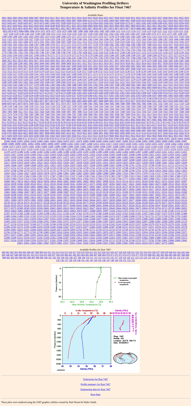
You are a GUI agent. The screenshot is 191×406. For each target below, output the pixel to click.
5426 (52, 87)
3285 (181, 60)
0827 (165, 26)
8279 (52, 127)
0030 (127, 18)
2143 (95, 52)
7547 (117, 111)
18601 (33, 186)
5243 (63, 79)
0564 (95, 23)
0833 (9, 28)
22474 (79, 227)
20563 (178, 205)
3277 (138, 60)
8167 (143, 122)
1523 (143, 42)
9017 (74, 133)
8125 (25, 122)
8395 (181, 127)
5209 (74, 77)
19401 (105, 195)
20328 (7, 205)
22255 (132, 224)
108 (79, 257)
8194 (52, 125)
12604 (105, 160)
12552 (59, 160)
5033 (4, 66)
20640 (112, 208)
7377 (143, 109)
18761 (151, 186)
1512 (84, 42)
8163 (122, 122)
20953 (66, 211)
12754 (158, 168)
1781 (15, 52)
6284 (90, 93)
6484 (186, 95)
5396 (106, 85)
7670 (79, 117)
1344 (95, 39)
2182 (106, 55)
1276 (100, 36)
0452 (176, 20)
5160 (31, 74)
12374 (173, 149)
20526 (118, 205)
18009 (7, 181)
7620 (176, 114)
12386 (59, 152)
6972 (15, 103)
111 (91, 257)
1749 (58, 50)
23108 (138, 235)
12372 (160, 149)
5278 (133, 79)
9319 (106, 136)
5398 (117, 85)
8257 (41, 127)
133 (183, 257)
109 (83, 257)
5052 (95, 66)
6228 (20, 93)
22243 (118, 224)
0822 (149, 26)
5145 (175, 71)
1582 (117, 44)
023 (99, 252)
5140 (148, 71)
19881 (178, 197)
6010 (160, 87)
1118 (143, 31)
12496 (171, 157)
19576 (178, 195)
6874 (52, 101)
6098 (85, 90)
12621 (33, 162)
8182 (9, 125)
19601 (20, 197)
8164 (127, 122)
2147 (117, 52)
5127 (84, 71)
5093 (111, 68)
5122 (57, 71)
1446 (176, 39)
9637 (143, 136)
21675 (118, 216)
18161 (138, 181)
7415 (25, 111)
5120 (46, 71)
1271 (73, 36)
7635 (4, 117)
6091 (47, 90)
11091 (76, 146)
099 (41, 257)
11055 (154, 144)
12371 (154, 149)
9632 (133, 136)
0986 (26, 31)
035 (150, 252)
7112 (176, 103)
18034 (40, 181)
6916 (127, 101)
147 (108, 260)
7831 (165, 117)
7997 (63, 119)
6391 (127, 95)
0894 (181, 28)
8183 (15, 125)
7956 (41, 119)
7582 (25, 114)
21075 (125, 211)
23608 (79, 240)
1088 (80, 31)
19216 (164, 192)
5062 (138, 66)
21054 (119, 211)
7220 (31, 109)
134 (187, 257)
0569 (122, 23)
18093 (92, 181)
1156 (79, 34)
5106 (170, 68)
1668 (84, 47)
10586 (138, 141)
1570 (52, 44)
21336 (66, 213)
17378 (105, 176)
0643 (31, 26)
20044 (92, 200)
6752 (170, 98)
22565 (178, 227)
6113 (111, 90)
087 (179, 255)
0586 (154, 23)
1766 (149, 50)
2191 (138, 55)
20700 (151, 208)
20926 (53, 211)
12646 (13, 165)
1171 (159, 34)
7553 (138, 111)
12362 (94, 149)
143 (91, 260)
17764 (118, 178)
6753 (176, 98)
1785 (36, 52)
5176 (117, 74)
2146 (111, 52)
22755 (178, 229)
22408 (33, 227)
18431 (132, 184)
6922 (160, 101)
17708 (99, 178)
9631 (127, 136)
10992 (31, 144)
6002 (143, 87)
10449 (13, 141)
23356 (46, 237)
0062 (47, 20)
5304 (36, 82)
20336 (27, 205)
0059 (31, 20)
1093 (107, 31)
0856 (84, 28)
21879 (138, 219)
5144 (170, 71)
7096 (149, 103)
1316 (170, 36)
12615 (178, 160)
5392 (95, 85)
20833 (7, 211)
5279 (138, 79)
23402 (73, 237)
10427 (128, 138)
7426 (41, 111)
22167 (27, 224)
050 (24, 255)
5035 (15, 66)
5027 (160, 63)
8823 (25, 133)
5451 (117, 87)
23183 (164, 235)
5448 (100, 87)
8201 (84, 125)
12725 (33, 168)
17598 (66, 178)
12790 (132, 170)
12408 (145, 152)
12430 (79, 154)
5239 (41, 79)
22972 (7, 235)
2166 (25, 55)
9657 (181, 136)
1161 (106, 34)
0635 (9, 26)
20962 (73, 211)
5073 (4, 68)
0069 (84, 20)
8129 (41, 122)
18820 (20, 189)
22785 (33, 232)
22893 (118, 232)
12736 (79, 168)
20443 (79, 205)
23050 (73, 235)
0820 (138, 26)
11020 (128, 144)
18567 (13, 186)
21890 (164, 219)
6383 (122, 95)
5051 (90, 66)
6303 (127, 93)
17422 (138, 176)
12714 (178, 165)
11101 (135, 146)
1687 (176, 47)
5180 (138, 74)
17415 (132, 176)
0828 (170, 26)
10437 (167, 138)
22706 (86, 229)
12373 (167, 149)
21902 (184, 219)
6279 (63, 93)
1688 (181, 47)
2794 (160, 58)
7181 (122, 106)
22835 (79, 232)
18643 (59, 186)
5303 (31, 82)
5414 (176, 85)
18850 (53, 189)
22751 (164, 229)
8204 (95, 125)
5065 (154, 66)
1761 (122, 50)
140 (79, 260)
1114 (123, 31)
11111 (4, 149)
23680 (99, 240)
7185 (143, 106)
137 (66, 260)
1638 (68, 47)
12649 (33, 165)
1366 (160, 39)
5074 (9, 68)
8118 (9, 122)
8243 (9, 127)
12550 (46, 160)
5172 (95, 74)
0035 (154, 18)
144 (95, 260)
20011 (66, 200)
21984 (86, 221)
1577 (90, 44)
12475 (79, 157)
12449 (138, 154)
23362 (53, 237)
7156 (63, 106)
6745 (133, 98)
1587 (143, 44)
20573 (7, 208)
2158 (176, 52)
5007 (58, 63)
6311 (170, 93)
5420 (20, 87)
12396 (92, 152)
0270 (95, 20)
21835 (59, 219)
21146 (164, 211)
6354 (58, 95)
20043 (86, 200)
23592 (53, 240)
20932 (60, 211)
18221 (158, 181)
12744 (105, 168)
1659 (74, 47)
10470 (66, 141)
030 (129, 252)
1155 (74, 34)
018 (79, 252)
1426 (170, 39)
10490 (99, 141)
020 (87, 252)
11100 (128, 146)
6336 (15, 95)
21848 (92, 219)
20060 (118, 200)
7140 (15, 106)
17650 (86, 178)
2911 (79, 60)
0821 (143, 26)
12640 (158, 162)
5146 (181, 71)
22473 (73, 227)
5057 (117, 66)
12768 (13, 170)
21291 (33, 213)
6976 (25, 103)
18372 (86, 184)
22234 (105, 224)
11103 (147, 146)
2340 (36, 58)
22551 (151, 227)
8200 (79, 125)
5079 (36, 68)
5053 (100, 66)
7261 (95, 109)
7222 (41, 109)
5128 (89, 71)
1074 (37, 31)
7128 (186, 103)
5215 (106, 77)
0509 (68, 23)
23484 (151, 237)
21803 (184, 216)
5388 (74, 85)
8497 (154, 130)
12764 (184, 168)
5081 (47, 68)
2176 (79, 55)
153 (133, 260)
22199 (59, 224)
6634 (74, 98)
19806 (132, 197)
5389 (79, 85)
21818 (33, 219)
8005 (68, 119)
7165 (100, 106)
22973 (13, 235)
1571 (58, 44)
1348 (117, 39)
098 (37, 257)
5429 (58, 87)
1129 (16, 34)
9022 (84, 133)
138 (70, 260)
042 (179, 252)
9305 (68, 136)
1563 (15, 44)
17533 (27, 178)
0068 (79, 20)
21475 (164, 213)
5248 (90, 79)
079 (145, 255)
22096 (178, 221)
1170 (153, 34)
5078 (31, 68)
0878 (133, 28)
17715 (105, 178)
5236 (25, 79)
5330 (165, 82)
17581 (59, 178)
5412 (165, 85)
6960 (176, 101)
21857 (99, 219)
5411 (160, 85)
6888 (100, 101)
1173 (169, 34)
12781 (79, 170)
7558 (154, 111)
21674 (112, 216)
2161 (186, 52)
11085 (51, 146)
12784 (99, 170)
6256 (36, 93)
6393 (138, 95)
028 (120, 252)
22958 (171, 232)
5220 (127, 77)
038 (162, 252)
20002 (60, 200)
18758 (145, 186)
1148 (37, 34)
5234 (15, 79)
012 (54, 252)
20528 (132, 205)
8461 (68, 130)
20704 (158, 208)
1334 (47, 39)
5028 (165, 63)
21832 (53, 219)
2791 (149, 58)
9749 (46, 138)
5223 (143, 77)
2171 (52, 55)
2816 (31, 60)
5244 (68, 79)
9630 (122, 136)
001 (8, 252)
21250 (184, 211)
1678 (133, 47)
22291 (178, 224)
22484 (92, 227)
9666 (14, 138)
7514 (84, 111)
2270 (160, 55)
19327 (40, 195)
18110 (118, 181)
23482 (145, 237)
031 (133, 252)
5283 (160, 79)
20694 (145, 208)
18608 (40, 186)
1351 (133, 39)
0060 (36, 20)
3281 (160, 60)
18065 (66, 181)
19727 (99, 197)
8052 (122, 119)
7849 (186, 117)
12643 (178, 162)
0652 (74, 26)
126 (153, 257)
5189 (181, 74)
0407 (127, 20)
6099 (90, 90)
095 (25, 257)
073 (120, 255)
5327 (149, 82)
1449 (186, 39)
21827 (46, 219)
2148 (122, 52)
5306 (47, 82)
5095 (122, 68)
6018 (176, 87)
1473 (36, 42)
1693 (15, 50)
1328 (36, 39)
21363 (79, 213)
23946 (99, 243)
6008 (154, 87)
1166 (132, 34)
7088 (122, 103)
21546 (66, 216)
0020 (95, 18)
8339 (84, 127)
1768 (160, 50)
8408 (15, 130)
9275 (4, 136)
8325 (79, 127)
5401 (133, 85)
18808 (7, 189)
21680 (125, 216)
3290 (20, 63)
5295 (186, 79)
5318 (100, 82)
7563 (165, 111)
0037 (160, 18)
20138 (46, 203)
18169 (145, 181)
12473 (73, 157)
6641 (106, 98)
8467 (79, 130)
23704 (105, 240)
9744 (41, 138)
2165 (20, 55)
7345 (122, 109)
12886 (99, 173)
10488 (92, 141)
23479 (138, 237)
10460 (40, 141)
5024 (143, 63)
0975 (15, 31)
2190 (133, 55)
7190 (170, 106)
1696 (31, 50)
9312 (84, 136)
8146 (90, 122)
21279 (13, 213)
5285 (170, 79)
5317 (95, 82)
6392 (133, 95)
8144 (79, 122)
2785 (117, 58)
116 (112, 257)
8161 (111, 122)
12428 (66, 154)
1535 (176, 42)
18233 (164, 181)
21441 (138, 213)
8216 (160, 125)
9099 (127, 133)
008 (37, 252)
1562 (9, 44)
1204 (36, 36)
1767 (154, 50)
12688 (105, 165)
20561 (171, 205)
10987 (184, 141)
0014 (68, 18)
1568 (41, 44)
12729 (53, 168)
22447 (66, 227)
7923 (25, 119)
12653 (59, 165)
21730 (145, 216)
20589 (27, 208)
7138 (4, 106)
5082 (52, 68)
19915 (184, 197)
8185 (25, 125)
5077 (25, 68)
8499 (165, 130)
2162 (4, 55)
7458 (63, 111)
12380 (20, 152)
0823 (154, 26)
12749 (132, 168)
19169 (125, 192)
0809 (133, 26)
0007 (36, 18)
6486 (9, 98)
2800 (4, 60)
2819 (47, 60)
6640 (100, 98)
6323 (176, 93)
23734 (125, 240)
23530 (20, 240)
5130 (95, 71)
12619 (20, 162)
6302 (122, 93)
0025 (106, 18)
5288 (181, 79)
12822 (178, 170)
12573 (79, 160)
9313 (90, 136)
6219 (165, 90)
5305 (41, 82)
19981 (33, 200)
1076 (48, 31)
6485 (4, 98)
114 (103, 257)
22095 (171, 221)
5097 (127, 68)
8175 (170, 122)
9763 (100, 138)
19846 (151, 197)
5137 (132, 71)
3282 (165, 60)
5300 (15, 82)
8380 (122, 127)
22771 (20, 232)
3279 (149, 60)
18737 (125, 186)
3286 (186, 60)
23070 (105, 235)
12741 (92, 168)
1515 (100, 42)
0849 (52, 28)
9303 (58, 136)
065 (87, 255)
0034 (149, 18)
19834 (138, 197)
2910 (74, 60)
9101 (133, 133)
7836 (170, 117)
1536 (181, 42)
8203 (90, 125)
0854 (74, 28)
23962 (112, 243)
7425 (36, 111)
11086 (57, 146)
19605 (27, 197)
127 (158, 257)
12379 (13, 152)
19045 (171, 189)
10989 (11, 144)
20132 (13, 203)
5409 (149, 85)
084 (166, 255)
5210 (79, 77)
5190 (186, 74)
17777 (125, 178)
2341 (41, 58)
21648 (86, 216)
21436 (132, 213)
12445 (112, 154)
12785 (105, 170)
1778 (186, 50)
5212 (90, 77)
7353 (138, 109)
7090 (133, 103)
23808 (171, 240)
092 (12, 257)
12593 (99, 160)
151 (125, 260)
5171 (90, 74)
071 (112, 255)
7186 (149, 106)
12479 (105, 157)
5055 (106, 66)
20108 (164, 200)
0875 (117, 28)
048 (16, 255)
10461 (46, 141)
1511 (79, 42)
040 (170, 252)
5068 (170, 66)
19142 (112, 192)
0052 (181, 18)
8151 (100, 122)
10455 (20, 141)
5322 (122, 82)
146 (104, 260)
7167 (111, 106)
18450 (138, 184)
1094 (112, 31)
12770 (27, 170)
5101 (143, 68)
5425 (47, 87)
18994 (132, 189)
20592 (33, 208)
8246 (15, 127)
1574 (74, 44)
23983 (125, 243)
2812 (9, 60)
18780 (171, 186)
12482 (125, 157)
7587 (41, 114)
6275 (41, 93)
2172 (58, 55)
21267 (7, 213)
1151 (53, 34)
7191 (176, 106)
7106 (165, 103)
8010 (84, 119)
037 (158, 252)
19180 (138, 192)
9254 (149, 133)
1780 (9, 52)
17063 (132, 173)
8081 (154, 119)
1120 (154, 31)
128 (162, 257)
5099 (133, 68)
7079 (79, 103)
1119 (149, 31)
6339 (31, 95)
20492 (99, 205)
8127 (36, 122)
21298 (46, 213)
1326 (25, 39)
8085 (165, 119)
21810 (13, 219)
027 (116, 252)
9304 (63, 136)
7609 (127, 114)
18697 (99, 186)
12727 (40, 168)
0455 (4, 23)
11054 (148, 144)
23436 (99, 237)
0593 (176, 23)
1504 (58, 42)
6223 (181, 90)
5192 (9, 77)
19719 (92, 197)
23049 (66, 235)
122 (137, 257)
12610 (145, 160)
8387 (149, 127)
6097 (79, 90)
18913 (99, 189)
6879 (63, 101)
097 (33, 257)
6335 (9, 95)
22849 (92, 232)
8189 (36, 125)
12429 (73, 154)
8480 (111, 130)
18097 (99, 181)
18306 (20, 184)
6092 (52, 90)
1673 (111, 47)
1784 (31, 52)
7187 (154, 106)
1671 (100, 47)
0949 (186, 28)
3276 (133, 60)
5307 (52, 82)
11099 (122, 146)
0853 (68, 28)
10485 (86, 141)
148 (112, 260)
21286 (27, 213)
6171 (138, 90)
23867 (46, 243)
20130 (7, 203)
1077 (53, 31)
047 (12, 255)
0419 (143, 20)
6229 (25, 93)
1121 (159, 31)
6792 (15, 101)
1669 (90, 47)
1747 (47, 50)
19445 (145, 195)
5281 (149, 79)
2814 (20, 60)
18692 (92, 186)
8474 (95, 130)
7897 (20, 119)
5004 (41, 63)
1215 (47, 36)
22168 (33, 224)
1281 (127, 36)
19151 (118, 192)
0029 (122, 18)
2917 (111, 60)
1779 (4, 52)
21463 (151, 213)
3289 (15, 63)
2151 (138, 52)
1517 (111, 42)
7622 (181, 114)
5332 (176, 82)
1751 (68, 50)
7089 (127, 103)
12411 (164, 152)
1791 (68, 52)
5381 (47, 85)
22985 (27, 235)
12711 (164, 165)
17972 (184, 178)
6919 (143, 101)
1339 (74, 39)
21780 (171, 216)
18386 (99, 184)
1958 (84, 52)
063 (79, 255)
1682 (149, 47)
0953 (5, 31)
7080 (85, 103)
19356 (66, 195)
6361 (95, 95)
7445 (52, 111)
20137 (40, 203)
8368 (90, 127)
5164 (52, 74)
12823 (184, 170)
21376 (86, 213)
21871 (118, 219)
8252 (25, 127)
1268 (63, 36)
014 (62, 252)
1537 (186, 42)
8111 (4, 122)
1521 (133, 42)
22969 (178, 232)
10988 (4, 144)
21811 (20, 219)
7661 (52, 117)
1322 (9, 39)
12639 (151, 162)
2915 (100, 60)
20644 (118, 208)
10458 (33, 141)
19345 (53, 195)
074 (125, 255)
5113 (15, 71)
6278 (58, 93)
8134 (52, 122)
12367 (127, 149)
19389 (92, 195)
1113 (117, 31)
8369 (95, 127)
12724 (27, 168)
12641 (164, 162)
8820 (20, 133)
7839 (176, 117)
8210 (127, 125)
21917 (20, 221)
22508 (118, 227)
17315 (66, 176)
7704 (127, 117)
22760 (7, 232)
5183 (154, 74)
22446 (59, 227)
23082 (118, 235)
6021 (4, 90)
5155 (4, 74)
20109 (171, 200)
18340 (59, 184)
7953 (36, 119)
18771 (164, 186)
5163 (47, 74)
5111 (4, 71)
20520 (112, 205)
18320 (33, 184)
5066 (160, 66)
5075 (15, 68)
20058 (112, 200)
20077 (132, 200)
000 (3, 252)
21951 (46, 221)
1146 (26, 34)
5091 (100, 68)
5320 (111, 82)
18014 (20, 181)
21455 (145, 213)
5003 (36, 63)
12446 (118, 154)
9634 (138, 136)
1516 (106, 42)
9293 (25, 136)
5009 (68, 63)
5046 (63, 66)
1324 (20, 39)
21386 (99, 213)
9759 (84, 138)
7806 (154, 117)
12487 (151, 157)
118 (120, 257)
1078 (58, 31)
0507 (58, 23)
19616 (40, 197)
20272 (164, 203)
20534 (145, 205)
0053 (186, 18)
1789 (58, 52)
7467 (68, 111)
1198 (4, 36)
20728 (171, 208)
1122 (164, 31)
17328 (79, 176)
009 (41, 252)
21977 (79, 221)
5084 (63, 68)
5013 (90, 63)
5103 (154, 68)
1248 (57, 36)
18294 (7, 184)
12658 (92, 165)
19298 (13, 195)
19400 (99, 195)
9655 (176, 136)
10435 (154, 138)
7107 (170, 103)
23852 (27, 243)
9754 (62, 138)
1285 (138, 36)
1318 (181, 36)
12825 (13, 173)
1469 (25, 42)
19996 (46, 200)
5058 (122, 66)
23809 (178, 240)
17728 (112, 178)
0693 (111, 26)
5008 (63, 63)
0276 (100, 20)
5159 (25, 74)
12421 (40, 154)
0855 (79, 28)
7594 (58, 114)
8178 (181, 122)
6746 (138, 98)
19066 (20, 192)
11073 (12, 146)
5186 (165, 74)
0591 (165, 23)
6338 (25, 95)
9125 (138, 133)
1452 (15, 42)
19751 (118, 197)
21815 (27, 219)
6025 (25, 90)
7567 (176, 111)
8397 (186, 127)
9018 (79, 133)
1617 (170, 44)
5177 (122, 74)
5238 (36, 79)
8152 (106, 122)
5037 (25, 66)
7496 (79, 111)
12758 (178, 168)
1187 (174, 34)
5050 (84, 66)
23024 (40, 235)
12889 (112, 173)
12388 (66, 152)
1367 (165, 39)
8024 (95, 119)
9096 (122, 133)
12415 (184, 152)
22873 (112, 232)
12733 (66, 168)
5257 (127, 79)
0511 (79, 23)
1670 (95, 47)
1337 (63, 39)
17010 (125, 173)
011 (49, 252)
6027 (36, 90)
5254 (117, 79)
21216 (177, 211)
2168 (36, 55)
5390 (84, 85)
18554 (184, 184)
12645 (7, 165)
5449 (106, 87)
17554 (53, 178)
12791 (138, 170)
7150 (31, 106)
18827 (40, 189)
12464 (46, 157)
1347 (111, 39)
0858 (95, 28)
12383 (40, 152)
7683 (100, 117)
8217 (165, 125)
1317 (176, 36)
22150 (13, 224)
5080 (41, 68)
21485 (178, 213)
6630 (52, 98)
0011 (52, 18)
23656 (92, 240)
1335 (52, 39)
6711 (127, 98)
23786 (158, 240)
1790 (63, 52)
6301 (117, 93)
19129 (99, 192)
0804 (117, 26)
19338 (46, 195)
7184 (138, 106)
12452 (158, 154)
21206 (171, 211)
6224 (186, 90)
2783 (106, 58)
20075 (125, 200)
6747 (143, 98)
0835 (20, 28)
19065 (14, 192)
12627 (73, 162)
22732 (132, 229)
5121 (52, 71)
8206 (106, 125)
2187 (117, 55)
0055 (9, 20)
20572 (184, 205)
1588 (149, 44)
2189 (127, 55)
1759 (111, 50)
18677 (86, 186)
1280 (122, 36)
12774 (40, 170)
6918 (138, 101)
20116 (184, 200)
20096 (151, 200)
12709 (158, 165)
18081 (79, 181)
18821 (27, 189)
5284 (165, 79)
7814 (160, 117)
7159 (79, 106)
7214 (9, 109)
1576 (84, 44)
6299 (106, 93)
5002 (31, 63)
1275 (95, 36)
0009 (41, 18)
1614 (154, 44)
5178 (127, 74)
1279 (116, 36)
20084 (138, 200)
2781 (95, 58)
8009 (79, 119)
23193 (178, 235)
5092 (106, 68)
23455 (118, 237)
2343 (52, 58)
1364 (149, 39)
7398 (181, 109)
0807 (127, 26)
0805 (122, 26)
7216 (20, 109)
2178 (84, 55)
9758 (78, 138)
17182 (7, 176)
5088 (84, 68)
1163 (116, 34)
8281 (58, 127)
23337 (33, 237)
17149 (164, 173)
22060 (132, 221)
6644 (122, 98)
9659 (186, 136)
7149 (25, 106)
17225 (20, 176)
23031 (46, 235)
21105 (132, 211)
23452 (112, 237)
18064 (60, 181)
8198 (68, 125)
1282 (133, 36)
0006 (31, 18)
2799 (186, 58)
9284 (9, 136)
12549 (40, 160)
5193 (15, 77)
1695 (25, 50)
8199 (74, 125)
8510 (176, 130)
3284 (176, 60)
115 (108, 257)
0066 (68, 20)
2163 (9, 55)
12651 (46, 165)
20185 (92, 203)
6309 (160, 93)
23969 (118, 243)
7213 (4, 109)
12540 (7, 160)
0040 (165, 18)
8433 (25, 130)
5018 (117, 63)
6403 (170, 95)
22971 (184, 232)
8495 (149, 130)
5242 (58, 79)
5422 (31, 87)
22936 (151, 232)
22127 (7, 224)
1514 (95, 42)
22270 (151, 224)
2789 (138, 58)
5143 (164, 71)
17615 (79, 178)
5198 (41, 77)
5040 (41, 66)
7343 (117, 109)
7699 (117, 117)
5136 (127, 71)
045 (3, 255)
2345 (63, 58)
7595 (63, 114)
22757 (184, 229)
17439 (164, 176)
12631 (99, 162)
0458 (20, 23)
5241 (52, 79)
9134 (143, 133)
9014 (68, 133)
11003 (76, 144)
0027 (111, 18)
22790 (40, 232)
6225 (4, 93)
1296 (143, 36)
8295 (68, 127)
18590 (20, 186)
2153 (149, 52)
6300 (111, 93)
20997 (106, 211)
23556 (33, 240)
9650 (165, 136)
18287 (184, 181)
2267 (143, 55)
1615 (160, 44)
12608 (132, 160)
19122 (92, 192)
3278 (143, 60)
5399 (122, 85)
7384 (165, 109)
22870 (105, 232)
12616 (184, 160)
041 (175, 252)
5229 (176, 77)
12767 (7, 170)
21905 (7, 221)
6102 (101, 90)
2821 (58, 60)
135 (58, 260)
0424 (170, 20)
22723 (105, 229)
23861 (40, 243)
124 (145, 257)
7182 (127, 106)
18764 (158, 186)
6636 (79, 98)
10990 (18, 144)
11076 (25, 146)
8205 (100, 125)
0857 (90, 28)
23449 (105, 237)
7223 (47, 109)
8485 (133, 130)
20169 (79, 203)
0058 (25, 20)
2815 (25, 60)
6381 (111, 95)
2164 (15, 55)
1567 (36, 44)
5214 (100, 77)
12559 (73, 160)
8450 (52, 130)
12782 (86, 170)
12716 (184, 165)
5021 (133, 63)
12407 (138, 152)
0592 (170, 23)
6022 (9, 90)
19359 (73, 195)
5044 (52, 66)
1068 (32, 31)
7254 (74, 109)
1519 (122, 42)
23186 (171, 235)
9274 (186, 133)
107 (75, 257)
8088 (176, 119)
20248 (145, 203)
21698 (132, 216)
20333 (20, 205)
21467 (158, 213)
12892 (118, 173)
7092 (138, 103)
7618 (165, 114)
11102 (141, 146)
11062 (174, 144)
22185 (46, 224)
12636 (132, 162)
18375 (92, 184)
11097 (109, 146)
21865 (112, 219)
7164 (95, 106)
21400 (105, 213)
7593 (52, 114)
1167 (137, 34)
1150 (48, 34)
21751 (151, 216)
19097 (66, 192)
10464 (59, 141)
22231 (99, 224)
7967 (47, 119)
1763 (133, 50)
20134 (20, 203)
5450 (111, 87)
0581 (138, 23)
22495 (99, 227)
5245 (74, 79)
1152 (58, 34)
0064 (58, 20)
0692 (106, 26)
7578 (20, 114)
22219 (92, 224)
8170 (149, 122)
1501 (41, 42)
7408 (15, 111)
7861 (15, 119)
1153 (63, 34)
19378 (86, 195)
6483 (181, 95)
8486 (138, 130)
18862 (73, 189)
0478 (36, 23)
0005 (25, 18)
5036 (20, 66)
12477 (92, 157)
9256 (154, 133)
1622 (4, 47)
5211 (84, 77)
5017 (111, 63)
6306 (143, 93)
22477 (86, 227)
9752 (57, 138)
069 (104, 255)
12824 (7, 173)
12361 (88, 149)
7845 (181, 117)
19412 (118, 195)
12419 (27, 154)
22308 (7, 227)
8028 (100, 119)
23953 (105, 243)
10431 (134, 138)
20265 (151, 203)
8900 (58, 133)
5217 (117, 77)
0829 (176, 26)
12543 (27, 160)
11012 (96, 144)
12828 (33, 173)
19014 (145, 189)
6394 (143, 95)
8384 (143, 127)
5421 (25, 87)
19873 (158, 197)
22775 (27, 232)
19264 (177, 192)
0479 (41, 23)
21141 (151, 211)
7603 (100, 114)
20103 (158, 200)
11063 (180, 144)
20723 (164, 208)
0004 (20, 18)
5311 (74, 82)
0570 (127, 23)
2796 (170, 58)
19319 (33, 195)
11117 (23, 149)
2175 (74, 55)
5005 (47, 63)
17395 (125, 176)
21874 (125, 219)
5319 (106, 82)
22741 (145, 229)
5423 (36, 87)
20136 (33, 203)
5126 (79, 71)
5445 (84, 87)
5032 (186, 63)
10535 (132, 141)
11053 (141, 144)
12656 (79, 165)
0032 (138, 18)
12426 (59, 154)
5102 (149, 68)
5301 (20, 82)
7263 (106, 109)
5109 (186, 68)
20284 (178, 203)
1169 (148, 34)
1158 (90, 34)
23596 (59, 240)
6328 (181, 93)
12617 (7, 162)
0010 (47, 18)
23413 (79, 237)
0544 (84, 23)
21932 (27, 221)
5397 (111, 85)
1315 (165, 36)
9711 (25, 138)
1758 (106, 50)
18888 (92, 189)
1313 (154, 36)
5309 (63, 82)
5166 (63, 74)
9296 (36, 136)
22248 (125, 224)
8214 (149, 125)
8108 (186, 119)
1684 (160, 47)
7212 (186, 106)
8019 (90, 119)
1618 (176, 44)
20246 (138, 203)
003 (16, 252)
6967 (186, 101)
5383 (52, 85)
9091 (100, 133)
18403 (118, 184)
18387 (105, 184)
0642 (25, 26)
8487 (143, 130)
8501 (170, 130)
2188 (122, 55)
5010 (74, 63)
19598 (13, 197)
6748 (149, 98)
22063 (138, 221)
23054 (79, 235)
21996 (99, 221)
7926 (31, 119)
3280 (154, 60)
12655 (73, 165)
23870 (53, 243)
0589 (160, 23)
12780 (73, 170)
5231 (186, 77)
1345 (100, 39)
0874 (111, 28)
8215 (154, 125)
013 (58, 252)
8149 (95, 122)
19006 (138, 189)
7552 (133, 111)
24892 (171, 243)
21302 (53, 213)
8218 (170, 125)
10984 (164, 141)
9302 (52, 136)
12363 (101, 149)
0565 (100, 23)
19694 (73, 197)
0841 (47, 28)
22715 (92, 229)
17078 (145, 173)
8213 (143, 125)
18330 (53, 184)
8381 (127, 127)
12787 (118, 170)
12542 (20, 160)
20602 (46, 208)
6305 (138, 93)
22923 (138, 232)
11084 (44, 146)
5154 (186, 71)
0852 (63, 28)
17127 (158, 173)
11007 (83, 144)
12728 (46, 168)
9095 (117, 133)
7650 (31, 117)
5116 (31, 71)
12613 (164, 160)
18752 (138, 186)
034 (145, 252)
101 (50, 257)
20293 (184, 203)
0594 (181, 23)
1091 (96, 31)
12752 (151, 168)
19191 (145, 192)
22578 (184, 227)
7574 (9, 114)
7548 (122, 111)
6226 (9, 93)
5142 (159, 71)
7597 (74, 114)
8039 (106, 119)
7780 (138, 117)
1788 (52, 52)
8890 (31, 133)
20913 (40, 211)
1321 (4, 39)
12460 (27, 157)
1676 (122, 47)
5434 (68, 87)
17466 (178, 176)
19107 (73, 192)
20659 (125, 208)
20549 (164, 205)
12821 (171, 170)
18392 (112, 184)
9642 (149, 136)
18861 (66, 189)
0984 (21, 31)
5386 (68, 85)
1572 (63, 44)
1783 (25, 52)
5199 (47, 77)
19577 (184, 195)
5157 (15, 74)
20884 (27, 211)
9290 (15, 136)
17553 (46, 178)
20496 (105, 205)
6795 (31, 101)
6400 (160, 95)
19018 (158, 189)
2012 (90, 52)
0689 (90, 26)
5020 (127, 63)
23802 (164, 240)
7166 (106, 106)
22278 (164, 224)
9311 (79, 136)
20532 (138, 205)
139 (74, 260)
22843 (86, 232)
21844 (79, 219)
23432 (92, 237)
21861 (105, 219)
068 (99, 255)
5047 (68, 66)
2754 (90, 58)
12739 (86, 168)
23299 (13, 237)
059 (62, 255)
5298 (4, 82)
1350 (127, 39)
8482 (122, 130)
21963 (59, 221)
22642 (40, 229)
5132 (105, 71)
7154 (52, 106)
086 (175, 255)
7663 (58, 117)
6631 (58, 98)
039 (166, 252)
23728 (118, 240)
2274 (181, 55)
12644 (184, 162)
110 (87, 257)
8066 (138, 119)
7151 (36, 106)
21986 (92, 221)
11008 (89, 144)
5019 (122, 63)
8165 (133, 122)
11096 (102, 146)
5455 (133, 87)
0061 (41, 20)
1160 (100, 34)
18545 (178, 184)
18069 (73, 181)
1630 (31, 47)
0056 (15, 20)
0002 (9, 18)
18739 (132, 186)
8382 (133, 127)
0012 (58, 18)
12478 (99, 157)
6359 (84, 95)
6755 (186, 98)
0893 (176, 28)
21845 (86, 219)
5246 (79, 79)
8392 (165, 127)
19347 (59, 195)
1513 (90, 42)
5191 (4, 77)
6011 (165, 87)
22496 (105, 227)
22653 (46, 229)
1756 (95, 50)
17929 (164, 178)
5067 (165, 66)
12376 (180, 149)
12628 (79, 162)
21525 (46, 216)
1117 (138, 31)
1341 (84, 39)
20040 (79, 200)
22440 (53, 227)
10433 (141, 138)
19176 (132, 192)
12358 (75, 149)
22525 (138, 227)
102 (54, 257)
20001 (53, 200)
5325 (138, 82)
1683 (154, 47)
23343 (40, 237)
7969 (52, 119)
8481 (117, 130)
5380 (41, 85)
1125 (180, 31)
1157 (85, 34)
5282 (154, 79)
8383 (138, 127)
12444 (105, 154)
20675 (138, 208)
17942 (171, 178)
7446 (58, 111)
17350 (99, 176)
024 (104, 252)
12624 (53, 162)
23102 (132, 235)
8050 (117, 119)
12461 (33, 157)
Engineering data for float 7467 (96, 389)
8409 (20, 130)
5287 (176, 79)
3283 (170, 60)
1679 (138, 47)
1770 (170, 50)
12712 (171, 165)
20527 (125, 205)
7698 (111, 117)
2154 (154, 52)
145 (99, 260)
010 (45, 252)
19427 (125, 195)
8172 (154, 122)
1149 (42, 34)
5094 (117, 68)
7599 (84, 114)
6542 (31, 98)
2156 (165, 52)
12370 (147, 149)
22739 (138, 229)
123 (141, 257)
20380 (73, 205)
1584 (127, 44)
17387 (118, 176)
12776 (53, 170)
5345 (15, 85)
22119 (184, 221)
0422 (160, 20)
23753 (138, 240)
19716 (86, 197)
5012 (84, 63)
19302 (20, 195)
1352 (138, 39)
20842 (14, 211)
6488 (15, 98)
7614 (154, 114)
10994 (37, 144)
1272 (79, 36)
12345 (62, 149)
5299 (9, 82)
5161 (36, 74)
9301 (47, 136)
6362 (100, 95)
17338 (86, 176)
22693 (73, 229)
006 (28, 252)
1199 (9, 36)
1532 (165, 42)
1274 (90, 36)
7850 (4, 119)
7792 (149, 117)
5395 (100, 85)
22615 (20, 229)
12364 (108, 149)
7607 (122, 114)
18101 (112, 181)
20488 (92, 205)
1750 (63, 50)
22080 (151, 221)
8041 (111, 119)
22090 (164, 221)
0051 (176, 18)
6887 (95, 101)
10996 (50, 144)
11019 (122, 144)
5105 (165, 68)
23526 (13, 240)
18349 (66, 184)
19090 (60, 192)
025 (108, 252)
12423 (46, 154)
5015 (100, 63)
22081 (158, 221)
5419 (15, 87)
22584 (7, 229)
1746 (41, 50)
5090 (95, 68)
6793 (20, 101)
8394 (176, 127)
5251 (106, 79)
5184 (160, 74)
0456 (9, 23)
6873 (47, 101)
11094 (96, 146)
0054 (4, 20)
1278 (111, 36)
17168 (178, 173)
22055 (125, 221)
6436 (176, 95)
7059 (42, 103)
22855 (99, 232)
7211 (181, 106)
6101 (95, 90)
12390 (73, 152)
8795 (9, 133)
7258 (84, 109)
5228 (170, 77)
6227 (15, 93)
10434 (147, 138)
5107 (176, 68)
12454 (171, 154)
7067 (52, 103)
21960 (53, 221)
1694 (20, 50)
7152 (41, 106)
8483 (127, 130)
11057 (161, 144)
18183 (151, 181)
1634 (52, 47)
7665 (63, 117)
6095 (68, 90)
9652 (170, 136)
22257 (138, 224)
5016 (106, 63)
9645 (154, 136)
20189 (99, 203)
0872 (100, 28)
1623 (9, 47)
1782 (20, 52)
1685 (165, 47)
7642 (15, 117)
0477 (31, 23)
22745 (158, 229)
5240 (47, 79)
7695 (106, 117)
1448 (181, 39)
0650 (63, 26)
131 (174, 257)
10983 (158, 141)
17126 (151, 173)
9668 (19, 138)
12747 (118, 168)
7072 (58, 103)
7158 (74, 106)
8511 (181, 130)
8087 (170, 119)
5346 (20, 85)
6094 (63, 90)
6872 (41, 101)
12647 (20, 165)
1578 (95, 44)
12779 (66, 170)
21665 (99, 216)
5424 (41, 87)
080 (150, 255)
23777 (145, 240)
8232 (186, 125)
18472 (158, 184)
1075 (42, 31)
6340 (36, 95)
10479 (79, 141)
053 (37, 255)
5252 (111, 79)
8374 (106, 127)
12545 (33, 160)
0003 (15, 18)
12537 (184, 157)
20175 (86, 203)
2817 (36, 60)
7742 (133, 117)
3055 (127, 60)
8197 (63, 125)
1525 (154, 42)
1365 (154, 39)
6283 (84, 93)
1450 (4, 42)
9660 (3, 138)
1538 (4, 44)
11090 (70, 146)
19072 (33, 192)
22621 (27, 229)
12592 (92, 160)
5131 (100, 71)
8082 (160, 119)
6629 (47, 98)
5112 (9, 71)
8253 (31, 127)
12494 (164, 157)
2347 (74, 58)
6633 (68, 98)
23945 (92, 243)
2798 (181, 58)
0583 (149, 23)
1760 (117, 50)
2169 (41, 55)
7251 (58, 109)
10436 (161, 138)
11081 (31, 146)
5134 (116, 71)
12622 (40, 162)
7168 (117, 106)
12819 (158, 170)
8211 (133, 125)
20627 (92, 208)
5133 (111, 71)
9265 (176, 133)
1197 (185, 34)
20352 (40, 205)
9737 (35, 138)
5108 (181, 68)
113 (99, 257)
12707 (145, 165)
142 (87, 260)
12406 (132, 152)
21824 (40, 219)
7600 (90, 114)
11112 (11, 149)
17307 (53, 176)
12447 (125, 154)
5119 (41, 71)
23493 (164, 237)
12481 (118, 157)
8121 (14, 122)
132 (178, 257)
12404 (125, 152)
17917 (158, 178)
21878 (132, 219)
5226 (160, 77)
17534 (33, 178)
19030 (164, 189)
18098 (105, 181)
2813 (15, 60)
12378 (7, 152)
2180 (95, 55)
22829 (73, 232)
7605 (111, 114)
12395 (86, 152)
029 (125, 252)
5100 (138, 68)
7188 (160, 106)
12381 (27, 152)
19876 (171, 197)
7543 (106, 111)
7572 (4, 114)
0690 (95, 26)
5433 (63, 87)
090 (4, 257)
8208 (117, 125)
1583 (122, 44)
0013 (63, 18)
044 (187, 252)
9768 (121, 138)
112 (95, 257)
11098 (115, 146)
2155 (160, 52)
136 (62, 260)
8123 (20, 122)
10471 (73, 141)
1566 (31, 44)
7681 (95, 117)
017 (74, 252)
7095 (144, 103)
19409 (112, 195)
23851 (20, 243)
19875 (164, 197)
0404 (111, 20)
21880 (145, 219)
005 (24, 252)
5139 (143, 71)
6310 (165, 93)
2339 (31, 58)
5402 (138, 85)
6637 (84, 98)
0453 (181, 20)
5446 (90, 87)
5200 (52, 77)
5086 (74, 68)
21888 (158, 219)
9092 (106, 133)
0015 (74, 18)
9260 (165, 133)
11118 (29, 149)
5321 (117, 82)
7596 (68, 114)
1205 (41, 36)
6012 (170, 87)
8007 (74, 119)
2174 (68, 55)
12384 (46, 152)
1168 (143, 34)
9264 (170, 133)
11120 (36, 149)
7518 (90, 111)
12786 (112, 170)
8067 (143, 119)
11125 (49, 149)
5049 (79, 66)
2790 (143, 58)
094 (21, 257)
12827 (27, 173)
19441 (132, 195)
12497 (178, 157)
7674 (90, 117)
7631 (186, 114)
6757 (9, 101)
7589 (47, 114)
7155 (58, 106)
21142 (158, 211)
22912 (125, 232)
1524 (149, 42)
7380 (154, 109)
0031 (133, 18)
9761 (89, 138)
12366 (121, 149)
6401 (165, 95)
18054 (53, 181)
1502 (47, 42)
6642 (111, 98)
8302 (74, 127)
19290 (7, 195)
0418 (138, 20)
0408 (133, 20)
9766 (116, 138)
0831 (186, 26)
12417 (13, 154)
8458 (63, 130)
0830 (181, 26)
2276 (4, 58)
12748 (125, 168)
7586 (36, 114)
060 (66, 255)
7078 (74, 103)
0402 (106, 20)
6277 (52, 93)
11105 (160, 146)
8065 (133, 119)
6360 (90, 95)
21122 (145, 211)
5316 (90, 82)
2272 (170, 55)
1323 (15, 39)
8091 (181, 119)
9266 (181, 133)
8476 (100, 130)
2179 (90, 55)
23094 (125, 235)
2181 (100, 55)
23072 (112, 235)
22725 (118, 229)
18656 (73, 186)
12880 (59, 173)
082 (158, 255)
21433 (125, 213)
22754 (171, 229)
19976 (27, 200)
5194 (20, 77)
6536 (20, 98)
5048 (74, 66)
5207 (63, 77)
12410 (158, 152)
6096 (74, 90)
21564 (73, 216)
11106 (167, 146)
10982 (151, 141)
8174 (165, 122)
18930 (112, 189)
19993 (40, 200)
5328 (154, 82)
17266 (33, 176)
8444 (41, 130)
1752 (74, 50)
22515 (125, 227)
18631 (53, 186)
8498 (160, 130)
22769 (13, 232)
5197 (36, 77)
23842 (184, 240)
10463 (53, 141)
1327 (31, 39)
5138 (138, 71)
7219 (25, 109)
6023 (15, 90)
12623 (46, 162)
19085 (53, 192)
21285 (20, 213)
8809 (15, 133)
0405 (117, 20)
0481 (47, 23)
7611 (138, 114)
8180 (4, 125)
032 (137, 252)
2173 (63, 55)
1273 (84, 36)
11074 (18, 146)
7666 (68, 117)
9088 (95, 133)
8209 (122, 125)
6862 (36, 101)
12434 (99, 154)
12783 (92, 170)
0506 (52, 23)
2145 (106, 52)
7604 (106, 114)
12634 (118, 162)
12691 (112, 165)
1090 (91, 31)
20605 (59, 208)
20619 (73, 208)
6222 (176, 90)
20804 (178, 208)
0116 (90, 20)
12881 (66, 173)
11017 (109, 144)
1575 (79, 44)
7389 (170, 109)
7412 (20, 111)
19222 (171, 192)
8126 (31, 122)
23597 (66, 240)
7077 (68, 103)
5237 (31, 79)
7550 (127, 111)
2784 (111, 58)
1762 (127, 50)
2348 (79, 58)
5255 (122, 79)
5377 (31, 85)
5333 (181, 82)
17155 (171, 173)
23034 (53, 235)
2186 (111, 55)
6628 (41, 98)
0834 (15, 28)
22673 (59, 229)
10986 (178, 141)
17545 (40, 178)
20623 (86, 208)
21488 (184, 213)
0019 (90, 18)
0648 (52, 26)
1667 (79, 47)
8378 (117, 127)
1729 (36, 50)
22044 (118, 221)
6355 (63, 95)
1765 (143, 50)
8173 (159, 122)
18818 (13, 189)
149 (116, 260)
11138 (55, 149)
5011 (79, 63)
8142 (68, 122)
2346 (68, 58)
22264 (145, 224)
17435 (158, 176)
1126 (186, 31)
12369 (140, 149)
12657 (86, 165)
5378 (36, 85)
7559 (160, 111)
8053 (127, 119)
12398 (99, 152)
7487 (74, 111)
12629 (86, 162)
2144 (100, 52)
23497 (171, 237)
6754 (181, 98)
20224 (118, 203)
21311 (59, 213)
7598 (79, 114)
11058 (167, 144)
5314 (79, 82)
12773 (33, 170)
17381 (112, 176)
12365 (114, 149)
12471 (59, 157)
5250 (100, 79)
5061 (133, 66)
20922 (47, 211)
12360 (81, 149)
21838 (66, 219)
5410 (154, 85)
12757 (171, 168)
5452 (122, 87)
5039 (36, 66)
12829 (40, 173)
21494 (13, 216)
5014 (95, 63)
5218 (122, 77)
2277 (9, 58)
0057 (20, 20)
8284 (63, 127)
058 (58, 255)
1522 (138, 42)
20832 (184, 208)
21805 (7, 219)
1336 (58, 39)
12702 (138, 165)
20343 (33, 205)
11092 (83, 146)
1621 (186, 44)
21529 (53, 216)
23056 (86, 235)
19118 (85, 192)
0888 (165, 28)
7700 (122, 117)
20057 (105, 200)
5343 (9, 85)
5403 (143, 85)
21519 (40, 216)
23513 (184, 237)
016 (70, 252)
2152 (143, 52)
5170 (84, 74)
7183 (133, 106)
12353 (68, 149)
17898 (151, 178)
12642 (171, 162)
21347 (73, 213)
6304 (133, 93)
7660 (47, 117)
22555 (164, 227)
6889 (106, 101)
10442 (180, 138)
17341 (92, 176)
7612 (143, 114)
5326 (143, 82)
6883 (79, 101)
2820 (52, 60)
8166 (138, 122)
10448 (7, 141)
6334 (4, 95)
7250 (52, 109)
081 (154, 255)
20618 (66, 208)
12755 (164, 168)
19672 (66, 197)
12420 (33, 154)
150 (120, 260)
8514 (186, 130)
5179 (133, 74)
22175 (40, 224)
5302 (25, 82)
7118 (181, 103)
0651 (68, 26)
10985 (171, 141)
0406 (122, 20)
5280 (143, 79)
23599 (73, 240)
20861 (20, 211)
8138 (57, 122)
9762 (95, 138)
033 (141, 252)
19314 (27, 195)
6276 (47, 93)
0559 (90, 23)
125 (149, 257)
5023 (138, 63)
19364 (79, 195)
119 (124, 257)
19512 (164, 195)
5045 (58, 66)
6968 (4, 103)
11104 (154, 146)
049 (20, 255)
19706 (79, 197)
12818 (151, 170)
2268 (149, 55)
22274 (158, 224)
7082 (95, 103)
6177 (143, 90)
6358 (79, 95)
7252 (63, 109)
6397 (154, 95)
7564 (170, 111)
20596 (40, 208)
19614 (33, 197)
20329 (13, 205)
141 (83, 260)
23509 (178, 237)
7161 (90, 106)
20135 (27, 203)
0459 (25, 23)
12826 (20, 173)
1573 (68, 44)
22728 (125, 229)
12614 (171, 160)
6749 (154, 98)
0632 (4, 26)
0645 (41, 26)
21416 (112, 213)
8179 (186, 122)
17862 (138, 178)
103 (58, 257)
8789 (4, 133)
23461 (125, 237)
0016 (79, 18)
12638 (145, 162)
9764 (105, 138)
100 (46, 257)
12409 (151, 152)
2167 (31, 55)
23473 (132, 237)
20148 (59, 203)
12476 (86, 157)
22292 (184, 224)
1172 (164, 34)
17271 (46, 176)
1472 (31, 42)
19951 (7, 200)
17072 (138, 173)
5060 (127, 66)
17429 (151, 176)
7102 (160, 103)
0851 (58, 28)
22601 (13, 229)
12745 (112, 168)
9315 (95, 136)
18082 (86, 181)
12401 (112, 152)
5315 (84, 82)
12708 (151, 165)
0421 (154, 20)
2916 (106, 60)
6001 (138, 87)
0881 (143, 28)
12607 (125, 160)
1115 (128, 31)
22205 (66, 224)
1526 (160, 42)
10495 (112, 141)
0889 (170, 28)
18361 (73, 184)
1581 (111, 44)
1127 (5, 34)
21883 (151, 219)
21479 (171, 213)
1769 (165, 50)
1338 (68, 39)
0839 (36, 28)
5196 (31, 77)
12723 (20, 168)
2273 (176, 55)
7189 (165, 106)
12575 (86, 160)
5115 (25, 71)
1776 (176, 50)
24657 (158, 243)
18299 (13, 184)
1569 (47, 44)
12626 (66, 162)
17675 (92, 178)
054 (41, 255)
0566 (106, 23)
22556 (171, 227)
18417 (125, 184)
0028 (117, 18)
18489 (164, 184)
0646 (47, 26)
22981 (20, 235)
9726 (30, 138)
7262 (100, 109)
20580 (20, 208)
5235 (20, 79)
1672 (106, 47)
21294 (40, 213)
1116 (133, 31)
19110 (79, 192)
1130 (21, 34)
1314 (159, 36)
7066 (47, 103)
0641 (20, 26)
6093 (58, 90)
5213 (95, 77)
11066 (5, 146)
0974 (10, 31)
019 (83, 252)
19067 (27, 192)
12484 (138, 157)
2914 (95, 60)
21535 (59, 216)
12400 (105, 152)
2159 (181, 52)
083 (162, 255)
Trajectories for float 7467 (95, 379)
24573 (151, 243)
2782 (100, 58)
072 (116, 255)
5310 (68, 82)
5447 (95, 87)
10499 (125, 141)
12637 (138, 162)
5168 (74, 74)
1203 (31, 36)
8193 (47, 125)
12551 (53, 160)
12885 (92, 173)
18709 (105, 186)
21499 (20, 216)
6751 (165, 98)
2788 (133, 58)
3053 (117, 60)
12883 (79, 173)
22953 (158, 232)
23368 (59, 237)
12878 (46, 173)
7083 (101, 103)
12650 (40, 165)
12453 (164, 154)
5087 (79, 68)
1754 (84, 50)
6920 (149, 101)
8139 (63, 122)
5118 (36, 71)
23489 (158, 237)
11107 (173, 146)
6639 (95, 98)
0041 (170, 18)
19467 (151, 195)
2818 (41, 60)
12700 (125, 165)
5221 (133, 77)
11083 (38, 146)
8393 (170, 127)
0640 (15, 26)
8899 (52, 133)
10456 (27, 141)
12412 (171, 152)
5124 (68, 71)
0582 (143, 23)
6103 (106, 90)
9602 (117, 136)
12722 (13, 168)
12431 (86, 154)
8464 (74, 130)
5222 (138, 77)
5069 (176, 66)
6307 (149, 93)
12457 (7, 157)
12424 (53, 154)
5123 (62, 71)
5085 (68, 68)
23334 (27, 237)
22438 (46, 227)
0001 (4, 18)
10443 (187, 138)
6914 (117, 101)
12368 (134, 149)
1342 (90, 39)
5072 (186, 66)
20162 (73, 203)
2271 (165, 55)
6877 (58, 101)
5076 (20, 68)
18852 (59, 189)
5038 (31, 66)
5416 (186, 85)
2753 (84, 58)
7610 (133, 114)
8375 (111, 127)
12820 (164, 170)
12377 (186, 149)
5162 (41, 74)
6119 (127, 90)
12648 (27, 165)
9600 (111, 136)
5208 (68, 77)
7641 (9, 117)
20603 (53, 208)
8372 (100, 127)
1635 (58, 47)
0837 (31, 28)
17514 (20, 178)
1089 (85, 31)
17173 (184, 173)
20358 (53, 205)
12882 (73, 173)
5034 (9, 66)
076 (133, 255)
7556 (143, 111)
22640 (33, 229)
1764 (138, 50)
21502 (33, 216)
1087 (75, 31)
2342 (47, 58)
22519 (132, 227)
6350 (41, 95)
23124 (145, 235)
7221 (36, 109)
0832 (4, 28)
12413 (178, 152)
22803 (46, 232)
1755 (90, 50)
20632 (105, 208)
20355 (46, 205)
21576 (79, 216)
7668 (74, 117)
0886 (154, 28)
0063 (52, 20)
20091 (145, 200)
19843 (145, 197)
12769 (20, 170)
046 (8, 255)
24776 (164, 243)
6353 (52, 95)
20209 (105, 203)
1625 (20, 47)
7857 (9, 119)
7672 (84, 117)
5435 (74, 87)
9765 (111, 138)
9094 (111, 133)
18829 (46, 189)
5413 (170, 85)
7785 (143, 117)
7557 (149, 111)
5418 (9, 87)
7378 (149, 109)
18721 (112, 186)
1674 (117, 47)
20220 (112, 203)
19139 (105, 192)
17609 (73, 178)
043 (183, 252)
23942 (86, 243)
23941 (79, 243)
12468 (53, 157)
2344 (58, 58)
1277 (106, 36)
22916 (132, 232)
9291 (20, 136)
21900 (178, 219)
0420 (149, 20)
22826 (66, 232)
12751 (145, 168)
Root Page (95, 394)
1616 (165, 44)
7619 (170, 114)
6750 (160, 98)
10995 (44, 144)
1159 (95, 34)
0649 (58, 26)
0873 (106, 28)
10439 (174, 138)
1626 (25, 47)
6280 (68, 93)
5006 (52, 63)
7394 (176, 109)
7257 (79, 109)
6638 (90, 98)
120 (128, 257)
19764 (125, 197)
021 (91, 252)
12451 (151, 154)
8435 (31, 130)
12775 (46, 170)
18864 (79, 189)
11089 (64, 146)
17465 (171, 176)
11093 (89, 146)
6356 (68, 95)
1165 (127, 34)
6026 (31, 90)
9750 (52, 138)
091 (8, 257)
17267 (40, 176)
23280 (7, 237)
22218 (86, 224)
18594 (27, 186)
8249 (20, 127)
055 (45, 255)
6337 (20, 95)
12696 (118, 165)
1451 (9, 42)
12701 (132, 165)
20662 (132, 208)
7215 (15, 109)
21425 (118, 213)
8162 (116, 122)
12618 (13, 162)
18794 (178, 186)
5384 (58, 85)
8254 (36, 127)
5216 (111, 77)
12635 (125, 162)
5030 (176, 63)
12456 (184, 154)
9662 (9, 138)
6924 (170, 101)
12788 (125, 170)
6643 (117, 98)
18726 (118, 186)
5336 (4, 85)
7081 (90, 103)
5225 (154, 77)
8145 (84, 122)
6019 (181, 87)
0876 (122, 28)
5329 (160, 82)
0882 (149, 28)
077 (137, 255)
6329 (186, 93)
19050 (178, 189)
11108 (179, 146)
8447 (47, 130)
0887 (160, 28)
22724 (112, 229)
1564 (20, 44)
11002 (70, 144)
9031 (90, 133)
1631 (36, 47)
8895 (36, 133)
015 (66, 252)
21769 (164, 216)
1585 (133, 44)
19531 (171, 195)
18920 (105, 189)
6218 (159, 90)
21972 (66, 221)
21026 (112, 211)
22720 (99, 229)
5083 (58, 68)
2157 (170, 52)
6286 (100, 93)
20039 (73, 200)
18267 (177, 181)
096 (29, 257)
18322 (46, 184)
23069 (99, 235)
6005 (149, 87)
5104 (160, 68)
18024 (27, 181)
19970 (20, 200)
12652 (53, 165)
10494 (105, 141)
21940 (40, 221)
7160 (84, 106)
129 (166, 257)
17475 (184, 176)
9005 (63, 133)
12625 (59, 162)
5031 (181, 63)
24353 (138, 243)
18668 (79, 186)
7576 (15, 114)
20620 (79, 208)
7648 (25, 117)
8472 (90, 130)
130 (170, 257)
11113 (17, 149)
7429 (47, 111)
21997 (105, 221)
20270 (158, 203)
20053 (99, 200)
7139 (9, 106)
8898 (47, 133)
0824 (160, 26)
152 (129, 260)
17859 (132, 178)
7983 (58, 119)
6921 (154, 101)
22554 (158, 227)
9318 (100, 136)
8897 (41, 133)
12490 (158, 157)
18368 (79, 184)
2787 (127, 58)
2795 (165, 58)
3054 (122, 60)
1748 (52, 50)
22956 (164, 232)
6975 (20, 103)
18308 (27, 184)
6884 (84, 101)
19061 (184, 189)
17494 (13, 178)
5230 (181, 77)
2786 (122, 58)
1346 (106, 39)
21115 (138, 211)
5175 (111, 74)
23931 (73, 243)
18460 (145, 184)
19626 (46, 197)
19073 (40, 192)
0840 (41, 28)
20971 (86, 211)
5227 (165, 77)
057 (54, 255)
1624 (15, 47)
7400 (186, 109)
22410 (40, 227)
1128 (11, 34)
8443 (36, 130)
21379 (92, 213)
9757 (73, 138)
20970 (79, 211)
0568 (117, 23)
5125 (73, 71)
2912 (84, 60)
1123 (170, 31)
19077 (46, 192)
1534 (170, 42)
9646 (160, 136)
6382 (117, 95)
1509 (68, 42)
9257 (160, 133)
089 (187, 255)
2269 (154, 55)
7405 (9, 111)
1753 (79, 50)
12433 (92, 154)
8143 (73, 122)
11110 (186, 146)
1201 (20, 36)
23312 (20, 237)
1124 (175, 31)
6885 (90, 101)
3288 (9, 63)
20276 (171, 203)
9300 (41, 136)
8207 (111, 125)
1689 (186, 47)
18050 (46, 181)
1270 (68, 36)
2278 (15, 58)
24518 (145, 243)
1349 (122, 39)
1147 (32, 34)
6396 (149, 95)
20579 (13, 208)
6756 (4, 101)
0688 (84, 26)
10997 (57, 144)
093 (16, 257)
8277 (47, 127)
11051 (135, 144)
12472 (66, 157)
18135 (131, 181)
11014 (102, 144)
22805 (53, 232)
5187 (170, 74)
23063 (92, 235)
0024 (100, 18)
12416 (7, 154)
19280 (184, 192)
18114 (125, 181)
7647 (20, 117)
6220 (170, 90)
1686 (170, 47)
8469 (84, 130)
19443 (138, 195)
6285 (95, 93)
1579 (100, 44)
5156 (9, 74)
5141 (154, 71)
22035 (112, 221)
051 (28, 255)
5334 (186, 82)
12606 (118, 160)
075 (129, 255)
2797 (176, 58)
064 (83, 255)
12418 (20, 154)
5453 (127, 87)
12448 (132, 154)
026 (112, 252)
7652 (36, 117)
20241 (132, 203)
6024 (20, 90)
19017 (151, 189)
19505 (158, 195)
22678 (66, 229)
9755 (68, 138)
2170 (47, 55)
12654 (66, 165)
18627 (46, 186)
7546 (111, 111)
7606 (117, 114)
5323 (127, 82)
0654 (79, 26)
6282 (79, 93)
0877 (127, 28)
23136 (151, 235)
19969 (14, 200)
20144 (53, 203)
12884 (86, 173)
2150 (133, 52)
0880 (138, 28)
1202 (25, 36)
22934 (145, 232)
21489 (7, 216)
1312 (149, 36)
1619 (181, 44)
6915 (122, 101)
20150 (66, 203)
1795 (79, 52)
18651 (66, 186)
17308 (59, 176)
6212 (154, 90)
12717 (7, 168)
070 (108, 255)
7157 (68, 106)
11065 (187, 144)
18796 (184, 186)
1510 (74, 42)
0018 (84, 18)
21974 (73, 221)
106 (71, 257)
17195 (13, 176)
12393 (79, 152)
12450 (145, 154)
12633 (112, 162)
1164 (122, 34)
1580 (106, 44)
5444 (79, 87)
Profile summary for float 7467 (95, 384)
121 (132, 257)
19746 (112, 197)
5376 (25, 85)
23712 (112, 240)
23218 (184, 235)
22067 (145, 221)
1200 (14, 36)
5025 (149, 63)
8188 (31, 125)
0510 (74, 23)
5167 (68, 74)
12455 (178, 154)
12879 (53, 173)
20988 (93, 211)
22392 (27, 227)
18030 (33, 181)
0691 (100, 26)
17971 (178, 178)
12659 (99, 165)
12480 (112, 157)
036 (154, 252)
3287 (4, 63)
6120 (133, 90)
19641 (53, 197)
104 (62, 257)
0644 (36, 26)
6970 (9, 103)
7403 (4, 111)
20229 (125, 203)
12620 (27, 162)
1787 (47, 52)
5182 (149, 74)
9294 (31, 136)
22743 (151, 229)
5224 (149, 77)
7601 (95, 114)
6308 (154, 93)
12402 (118, 152)
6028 (42, 90)
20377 (66, 205)
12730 (59, 168)
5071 (181, 66)
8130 (47, 122)
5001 (25, 63)
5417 (4, 87)
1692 (9, 50)
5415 (181, 85)
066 (91, 255)
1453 (20, 42)
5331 (170, 82)
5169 (79, 74)
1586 (138, 44)
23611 (85, 240)
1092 (101, 31)
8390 (154, 127)
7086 (117, 103)
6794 (25, 101)
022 (95, 252)
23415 (86, 237)
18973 (125, 189)
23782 (151, 240)
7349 (127, 109)
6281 (74, 93)
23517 (7, 240)
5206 (58, 77)
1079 (64, 31)
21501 (27, 216)
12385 (53, 152)
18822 (33, 189)
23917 (66, 243)
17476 (7, 178)
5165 (58, 74)
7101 (154, 103)
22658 (53, 229)
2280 (25, 58)
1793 (74, 52)
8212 (138, 125)
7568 (181, 111)
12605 (112, 160)
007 (33, 252)
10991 (24, 144)
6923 (165, 101)
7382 (160, 109)
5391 (90, 85)
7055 (36, 103)
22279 (171, 224)
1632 (41, 47)
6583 (36, 98)
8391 (160, 127)
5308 (58, 82)
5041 (47, 66)
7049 (31, 103)
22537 (145, 227)
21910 (13, 221)
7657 (41, 117)
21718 (138, 216)
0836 (25, 28)
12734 (73, 168)
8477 (106, 130)
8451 (58, 130)
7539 (100, 111)
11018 (115, 144)
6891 (111, 101)
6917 (133, 101)
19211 (158, 192)
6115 (117, 90)
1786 (41, 52)
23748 (132, 240)
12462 (40, 157)
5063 (143, 66)
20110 (177, 200)
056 (49, 255)
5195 (25, 77)
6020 (186, 87)
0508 (63, 23)
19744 (105, 197)
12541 (13, 160)
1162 (111, 34)
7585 (31, 114)
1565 (25, 44)
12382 (33, 152)
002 (12, 252)
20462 (86, 205)
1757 (100, 50)
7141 (20, 106)
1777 (181, 50)
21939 (33, 221)
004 (20, 252)
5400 (127, 85)
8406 (9, 130)
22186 (53, 224)
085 (170, 255)
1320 (186, 36)
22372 (20, 227)
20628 (99, 208)
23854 (33, 243)
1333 (41, 39)
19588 (7, 197)
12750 (138, 168)
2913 (90, 60)
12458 (13, 157)
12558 (66, 160)
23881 (59, 243)
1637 (63, 47)
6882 (74, 101)
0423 (165, 20)
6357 (74, 95)
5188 (176, 74)
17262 (27, 176)
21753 (158, 216)
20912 (33, 211)
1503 (52, 42)
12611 (151, 160)
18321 (40, 184)
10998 (64, 144)
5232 (4, 79)
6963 (181, 101)
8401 (4, 130)
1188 (180, 34)
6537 (25, 98)
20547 (158, 205)
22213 (79, 224)
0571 (133, 23)
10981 (145, 141)
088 (183, 255)
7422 (31, 111)
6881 (68, 101)
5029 (170, 63)
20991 (99, 211)
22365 (13, 227)
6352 (47, 95)
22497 (112, 227)
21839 (73, 219)
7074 (63, 103)
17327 (73, 176)
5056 (111, 66)
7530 (95, 111)
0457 (15, 23)
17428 (145, 176)
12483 (132, 157)
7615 (160, 114)
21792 (178, 216)
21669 (105, 216)
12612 (158, 160)
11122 (42, 149)
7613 (149, 114)
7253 (68, 109)
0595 (186, 23)
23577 (46, 240)
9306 (74, 136)
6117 (122, 90)
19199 (151, 192)
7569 (186, 111)
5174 (106, 74)
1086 (69, 31)
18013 (14, 181)
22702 (79, 229)
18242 (171, 181)
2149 (127, 52)
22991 (33, 235)
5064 (149, 66)
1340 (79, 39)
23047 (59, 235)
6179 (149, 90)
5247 (84, 79)
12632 (105, 162)
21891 (171, 219)
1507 (63, 42)
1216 (52, 36)
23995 (132, 243)
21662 (92, 216)
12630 (92, 162)
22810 (59, 232)
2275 (186, 55)
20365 (59, 205)
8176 (176, 122)
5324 (133, 82)
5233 (9, 79)
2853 (63, 60)
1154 (69, 34)
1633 (47, 47)
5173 (100, 74)
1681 (143, 47)
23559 (40, 240)
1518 (117, 42)
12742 (99, 168)
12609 (138, 160)
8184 (20, 125)
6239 (31, 93)
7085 (111, 103)
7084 (106, 103)
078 (141, 255)
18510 (171, 184)
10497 (118, 141)
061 (70, 255)
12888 (105, 173)
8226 (181, 125)
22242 (112, 224)
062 (74, 255)
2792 (154, 58)
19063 (7, 192)
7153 (47, 106)
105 (66, 257)
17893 (145, 178)
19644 (59, 197)
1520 (127, 42)
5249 (95, 79)
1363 (143, 39)
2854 (68, 60)
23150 (158, 235)
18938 (118, 189)
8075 (149, 119)
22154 (20, 224)
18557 (7, 186)
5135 (122, 71)
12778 (59, 170)
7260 (90, 109)
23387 (66, 237)
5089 (90, 68)
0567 (111, 23)
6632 (63, 98)
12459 (20, 157)
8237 (4, 127)
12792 (145, 170)
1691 (4, 50)
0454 (186, 20)
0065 (63, 20)
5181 (143, 74)
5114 (20, 71)
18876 (86, 189)
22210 (73, 224)
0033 (143, 18)
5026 (154, 63)
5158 (20, 74)
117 (116, 257)
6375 (106, 95)
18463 (151, 184)
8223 (176, 125)
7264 (111, 109)
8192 (41, 125)
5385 (63, 85)
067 (95, 255)
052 (33, 255)
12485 (145, 157)
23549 (27, 240)
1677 (127, 47)
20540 (151, 205)
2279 (20, 58)
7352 (133, 109)
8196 (58, 125)
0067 (74, 20)
